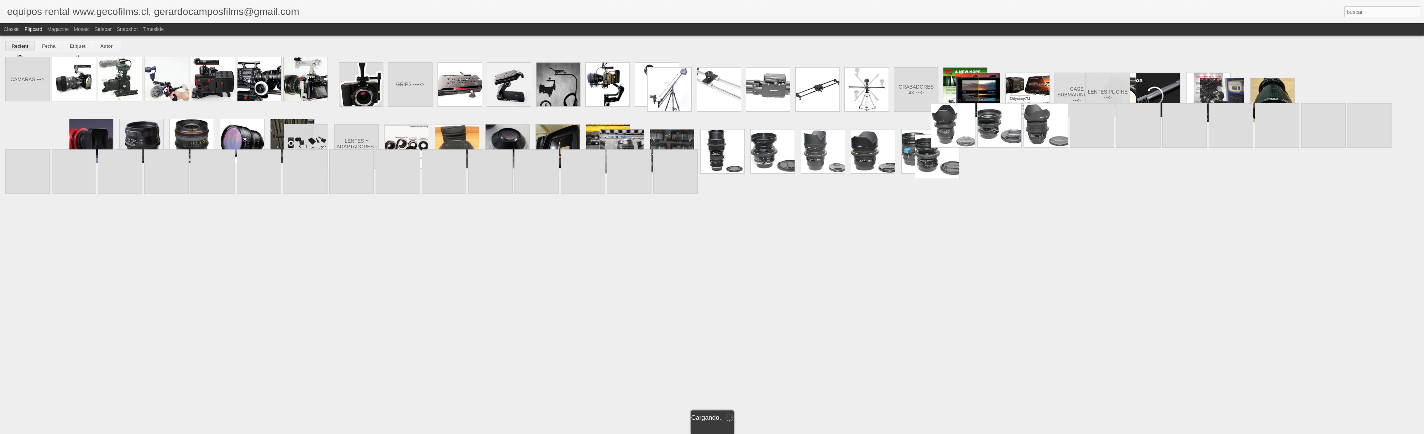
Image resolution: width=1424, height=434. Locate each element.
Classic (12, 29)
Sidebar (103, 29)
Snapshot (127, 29)
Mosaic (81, 29)
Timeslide (153, 29)
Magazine (58, 29)
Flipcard (33, 29)
